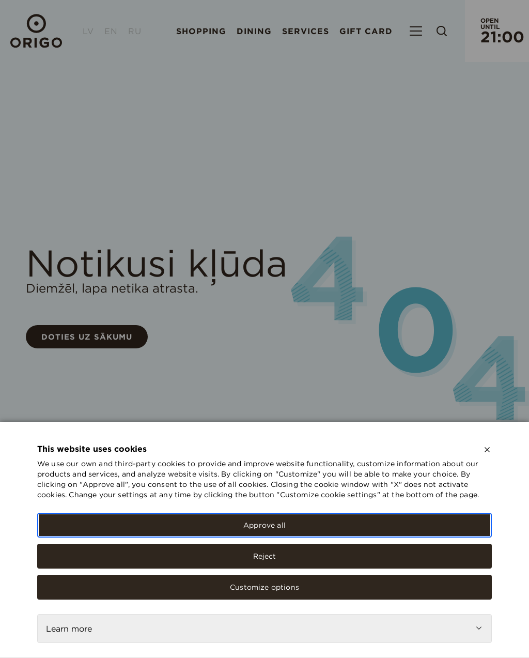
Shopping (201, 31)
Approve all (264, 525)
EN (111, 31)
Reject (264, 556)
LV (88, 31)
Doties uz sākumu (86, 337)
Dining (254, 31)
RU (135, 31)
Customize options (264, 587)
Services (305, 31)
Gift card (366, 31)
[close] (487, 449)
